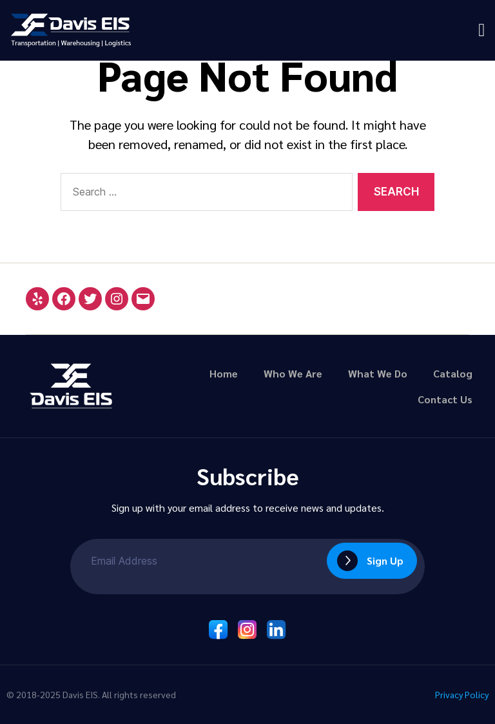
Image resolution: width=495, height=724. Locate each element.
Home (223, 373)
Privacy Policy (460, 694)
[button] (482, 30)
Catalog (452, 373)
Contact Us (445, 399)
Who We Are (293, 373)
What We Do (377, 373)
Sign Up (385, 560)
